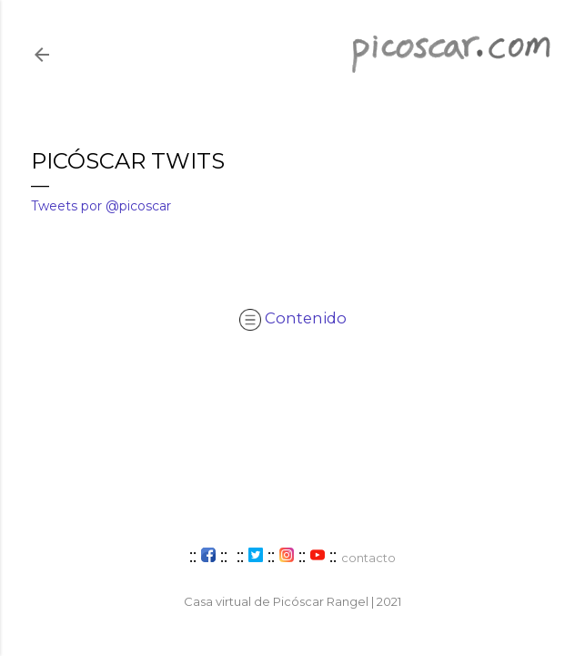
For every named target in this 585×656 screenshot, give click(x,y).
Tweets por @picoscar (101, 206)
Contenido (293, 318)
